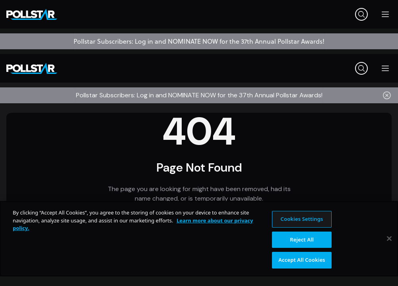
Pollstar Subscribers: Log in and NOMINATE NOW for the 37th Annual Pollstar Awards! (199, 41)
